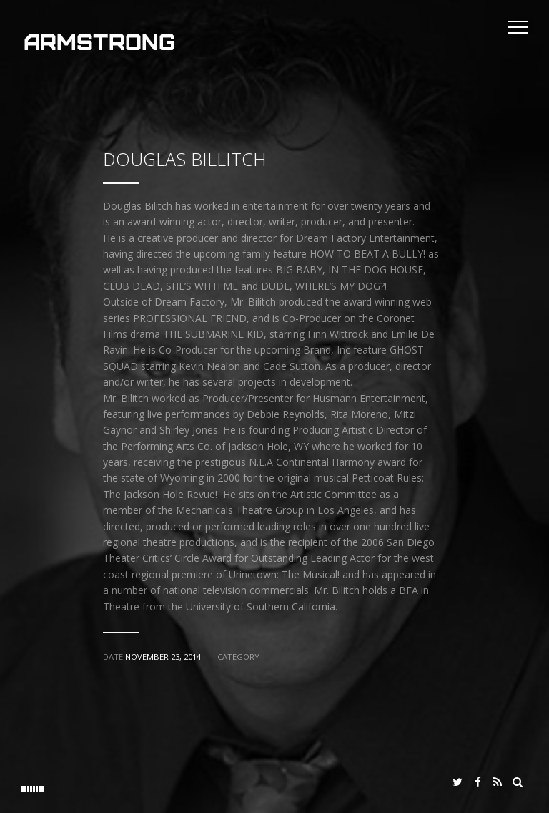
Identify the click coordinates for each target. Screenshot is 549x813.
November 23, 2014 (163, 656)
